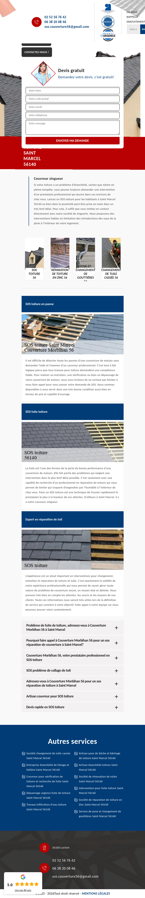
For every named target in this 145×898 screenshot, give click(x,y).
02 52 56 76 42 (55, 17)
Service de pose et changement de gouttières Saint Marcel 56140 (100, 814)
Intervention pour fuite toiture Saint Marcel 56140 (101, 791)
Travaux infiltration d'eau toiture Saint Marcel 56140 (47, 807)
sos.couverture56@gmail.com (67, 27)
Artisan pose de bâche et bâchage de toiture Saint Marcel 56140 (99, 756)
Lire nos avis (23, 890)
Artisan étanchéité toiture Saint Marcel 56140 (98, 767)
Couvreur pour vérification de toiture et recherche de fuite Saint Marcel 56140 (48, 781)
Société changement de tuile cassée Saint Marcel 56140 (48, 756)
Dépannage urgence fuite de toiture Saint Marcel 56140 (48, 795)
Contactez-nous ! (37, 52)
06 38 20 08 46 (55, 22)
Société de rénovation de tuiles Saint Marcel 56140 (98, 779)
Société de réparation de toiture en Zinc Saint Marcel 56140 (100, 802)
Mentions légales (96, 893)
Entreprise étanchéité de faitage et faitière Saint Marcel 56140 (48, 767)
